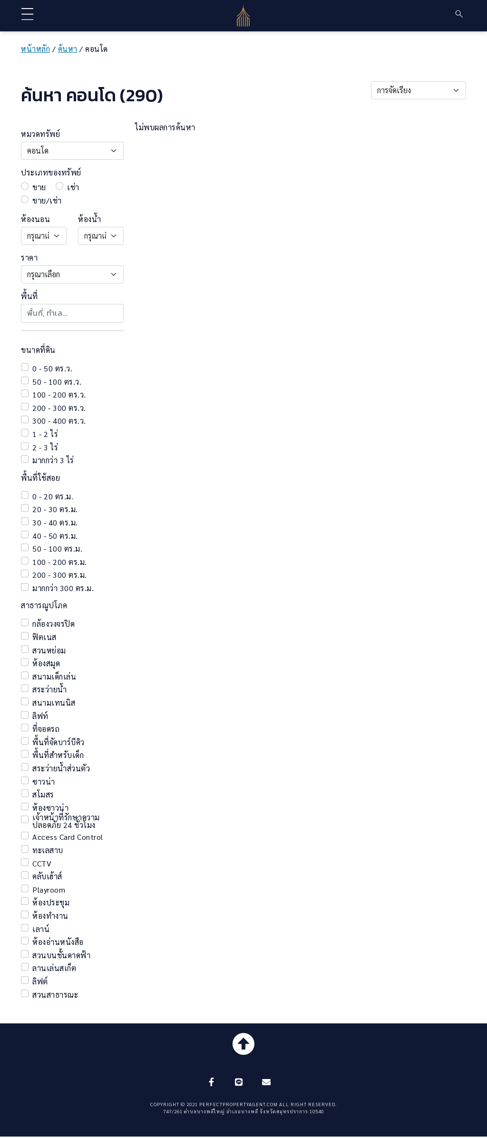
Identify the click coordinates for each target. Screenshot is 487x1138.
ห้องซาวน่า (50, 808)
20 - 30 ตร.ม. (55, 509)
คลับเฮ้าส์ (47, 876)
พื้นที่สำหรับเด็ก (58, 755)
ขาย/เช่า (47, 200)
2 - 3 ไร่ (45, 447)
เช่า (73, 187)
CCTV (41, 863)
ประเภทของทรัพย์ (51, 172)
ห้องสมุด (46, 663)
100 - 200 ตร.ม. (59, 562)
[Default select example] (418, 90)
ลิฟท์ (40, 716)
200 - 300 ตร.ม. (59, 575)
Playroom (48, 890)
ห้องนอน (35, 219)
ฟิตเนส (44, 637)
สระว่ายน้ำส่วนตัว (61, 768)
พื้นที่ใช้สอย (40, 478)
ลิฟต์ (40, 981)
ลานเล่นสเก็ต (54, 968)
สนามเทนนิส (54, 703)
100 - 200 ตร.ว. (59, 395)
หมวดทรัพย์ (40, 134)
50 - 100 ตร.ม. (57, 549)
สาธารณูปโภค (44, 605)
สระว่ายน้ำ (49, 689)
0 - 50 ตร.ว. (52, 368)
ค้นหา (68, 49)
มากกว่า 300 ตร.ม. (63, 588)
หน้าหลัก (35, 49)
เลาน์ (40, 929)
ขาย (39, 187)
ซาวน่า (43, 782)
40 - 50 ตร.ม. (55, 536)
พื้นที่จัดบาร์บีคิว (58, 742)
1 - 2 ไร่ (45, 434)
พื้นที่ (29, 296)
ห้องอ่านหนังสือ (58, 942)
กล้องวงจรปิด (53, 624)
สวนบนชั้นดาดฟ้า (61, 955)
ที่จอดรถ (45, 729)
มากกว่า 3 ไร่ (53, 460)
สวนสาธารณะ (55, 995)
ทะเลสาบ (47, 850)
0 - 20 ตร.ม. (52, 496)
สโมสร (43, 794)
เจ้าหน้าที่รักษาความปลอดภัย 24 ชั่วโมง (66, 821)
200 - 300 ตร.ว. (59, 408)
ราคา (29, 258)
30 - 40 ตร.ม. (55, 522)
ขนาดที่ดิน (38, 350)
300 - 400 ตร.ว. (59, 421)
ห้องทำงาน (50, 916)
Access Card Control (67, 837)
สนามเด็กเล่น (54, 677)
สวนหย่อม (49, 650)
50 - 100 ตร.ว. (56, 382)
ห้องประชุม (50, 902)
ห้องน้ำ (89, 219)
